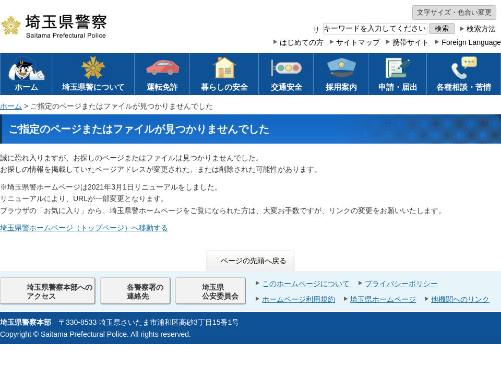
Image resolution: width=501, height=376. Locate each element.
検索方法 (481, 29)
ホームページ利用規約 (298, 299)
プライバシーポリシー (401, 283)
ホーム (11, 106)
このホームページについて (306, 283)
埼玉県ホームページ (383, 299)
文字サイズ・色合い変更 (454, 12)
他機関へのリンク (460, 299)
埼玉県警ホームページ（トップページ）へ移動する (84, 228)
